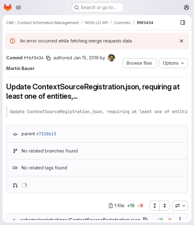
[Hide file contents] (14, 219)
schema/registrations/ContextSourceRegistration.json (80, 219)
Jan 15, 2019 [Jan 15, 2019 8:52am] (86, 57)
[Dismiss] (181, 41)
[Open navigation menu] (18, 7)
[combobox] (180, 206)
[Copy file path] (145, 219)
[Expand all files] (154, 206)
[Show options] (180, 219)
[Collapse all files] (165, 206)
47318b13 (46, 134)
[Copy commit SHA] (48, 58)
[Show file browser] (183, 23)
